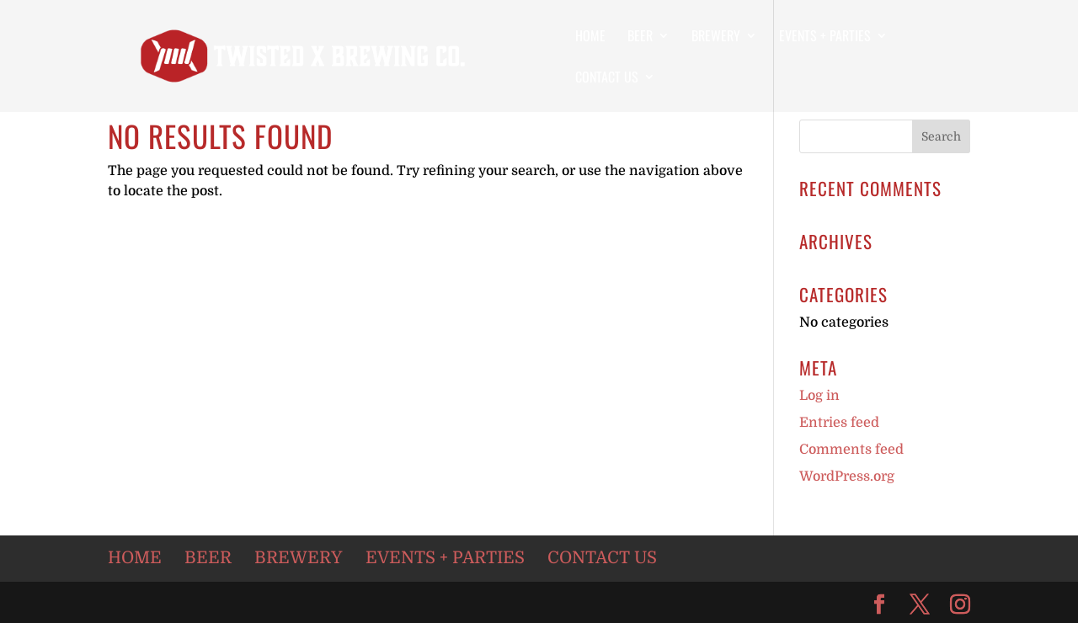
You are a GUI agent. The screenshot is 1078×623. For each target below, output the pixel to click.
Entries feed (839, 422)
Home (590, 37)
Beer (640, 37)
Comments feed (851, 449)
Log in (819, 395)
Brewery (715, 37)
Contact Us (606, 79)
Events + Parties (825, 37)
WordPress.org (846, 476)
